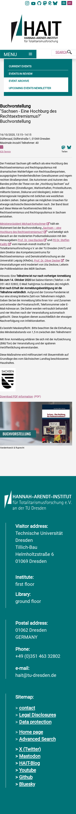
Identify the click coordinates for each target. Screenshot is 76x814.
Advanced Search (37, 739)
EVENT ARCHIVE (19, 80)
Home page (31, 732)
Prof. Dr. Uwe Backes (30, 239)
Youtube (27, 770)
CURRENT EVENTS (20, 66)
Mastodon (29, 756)
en (69, 2)
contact (27, 707)
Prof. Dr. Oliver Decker (47, 260)
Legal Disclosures (37, 715)
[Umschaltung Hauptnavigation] (18, 54)
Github (26, 777)
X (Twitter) (30, 749)
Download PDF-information (16, 396)
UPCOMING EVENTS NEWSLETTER (30, 87)
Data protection (35, 722)
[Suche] (63, 53)
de (63, 2)
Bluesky (27, 784)
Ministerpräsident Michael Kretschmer (23, 223)
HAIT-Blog (29, 763)
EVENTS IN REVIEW (20, 73)
